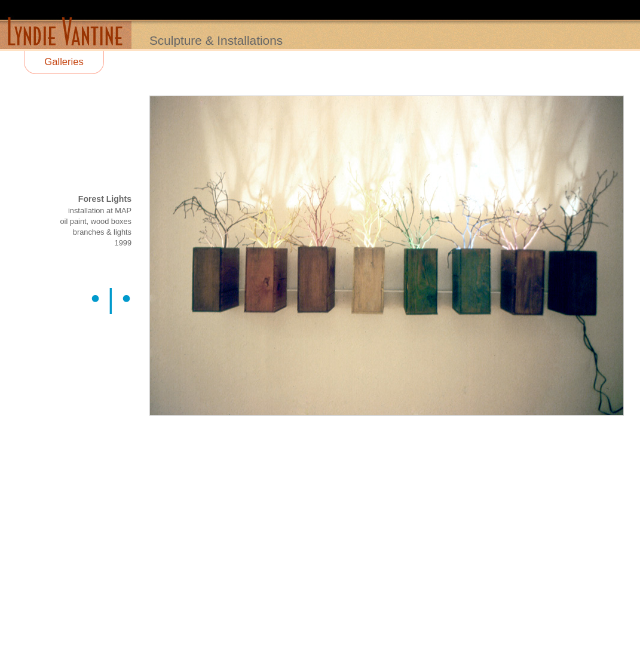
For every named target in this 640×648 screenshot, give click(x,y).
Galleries (64, 61)
